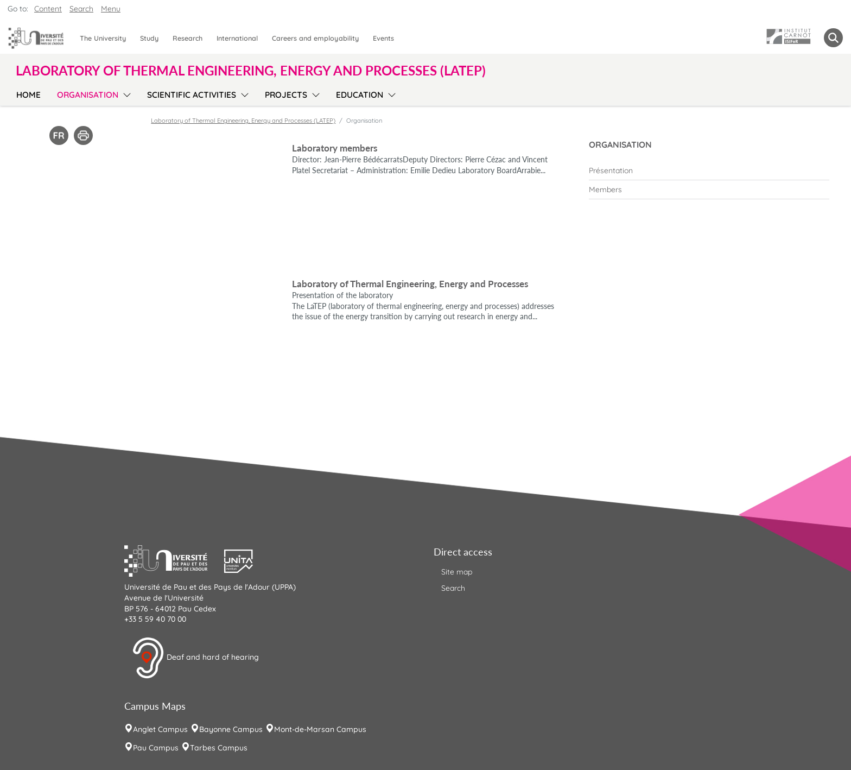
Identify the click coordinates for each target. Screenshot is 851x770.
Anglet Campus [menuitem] (160, 729)
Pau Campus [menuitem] (156, 748)
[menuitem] (709, 170)
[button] (174, 560)
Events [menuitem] (383, 38)
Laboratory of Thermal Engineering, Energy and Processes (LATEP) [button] (251, 70)
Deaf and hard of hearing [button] (195, 658)
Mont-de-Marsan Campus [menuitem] (320, 729)
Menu (110, 9)
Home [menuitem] (28, 95)
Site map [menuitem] (456, 572)
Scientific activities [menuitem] (191, 95)
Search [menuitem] (453, 588)
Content (48, 9)
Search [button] (81, 9)
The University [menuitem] (103, 38)
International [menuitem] (237, 38)
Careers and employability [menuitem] (315, 38)
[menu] (125, 93)
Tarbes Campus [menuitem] (218, 748)
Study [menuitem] (149, 38)
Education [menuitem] (359, 95)
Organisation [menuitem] (87, 95)
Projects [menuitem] (286, 95)
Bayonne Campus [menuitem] (231, 729)
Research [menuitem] (187, 38)
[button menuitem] (833, 37)
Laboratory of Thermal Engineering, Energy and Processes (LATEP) (243, 120)
